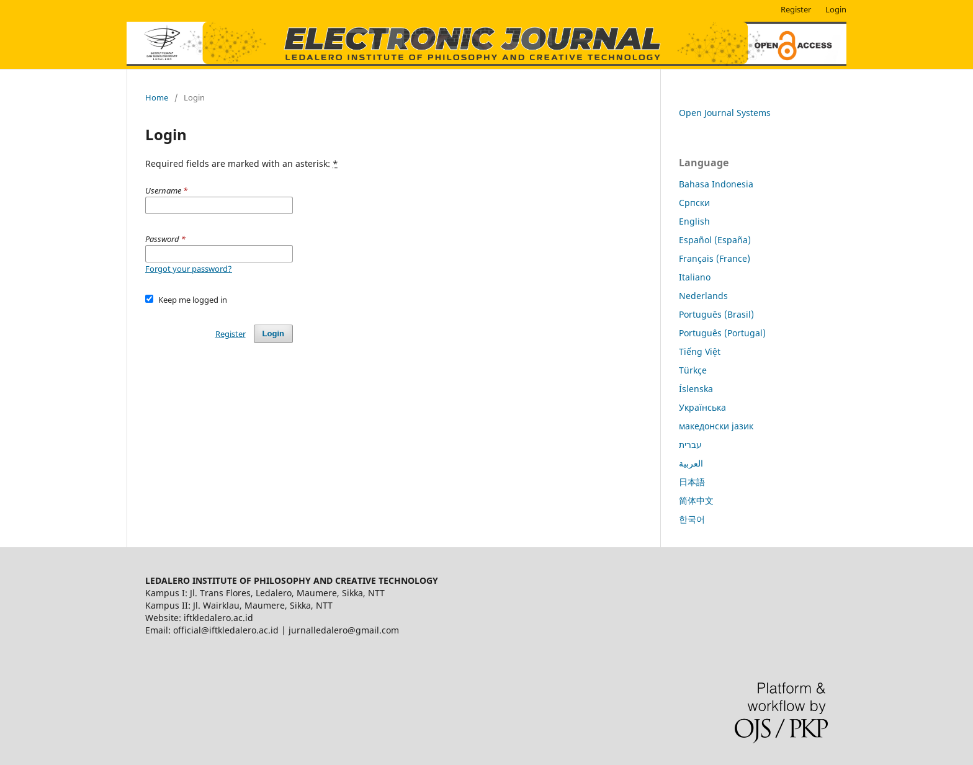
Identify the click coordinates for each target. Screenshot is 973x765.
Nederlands (703, 296)
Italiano (695, 277)
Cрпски (694, 202)
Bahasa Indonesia (716, 184)
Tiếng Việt (699, 351)
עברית (690, 444)
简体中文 (696, 500)
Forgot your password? (188, 268)
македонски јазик (716, 426)
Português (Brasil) (716, 314)
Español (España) (715, 240)
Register (796, 9)
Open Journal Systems (725, 113)
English (694, 221)
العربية (691, 463)
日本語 (692, 482)
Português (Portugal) (722, 333)
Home (156, 97)
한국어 (692, 519)
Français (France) (714, 258)
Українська (702, 407)
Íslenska (696, 389)
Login (835, 9)
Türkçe (693, 370)
